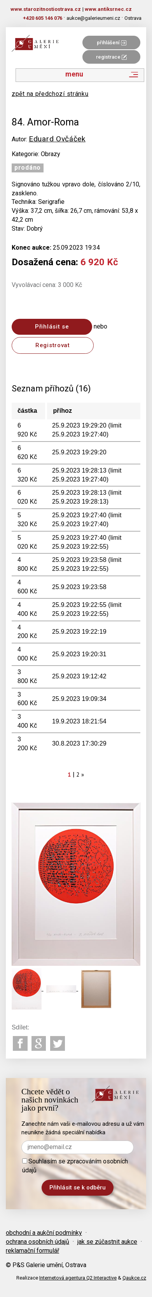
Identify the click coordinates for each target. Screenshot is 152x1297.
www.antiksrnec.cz (108, 9)
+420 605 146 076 (42, 18)
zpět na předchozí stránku (50, 93)
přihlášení (111, 42)
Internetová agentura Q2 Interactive (78, 1278)
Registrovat (52, 345)
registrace (111, 57)
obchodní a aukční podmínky (44, 1232)
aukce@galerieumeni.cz (93, 18)
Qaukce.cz (134, 1278)
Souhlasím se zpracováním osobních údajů (75, 1166)
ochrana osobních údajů (37, 1241)
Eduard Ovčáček (57, 138)
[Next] (82, 774)
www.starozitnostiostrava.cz (45, 9)
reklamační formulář (32, 1250)
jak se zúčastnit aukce (107, 1241)
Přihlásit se (52, 326)
